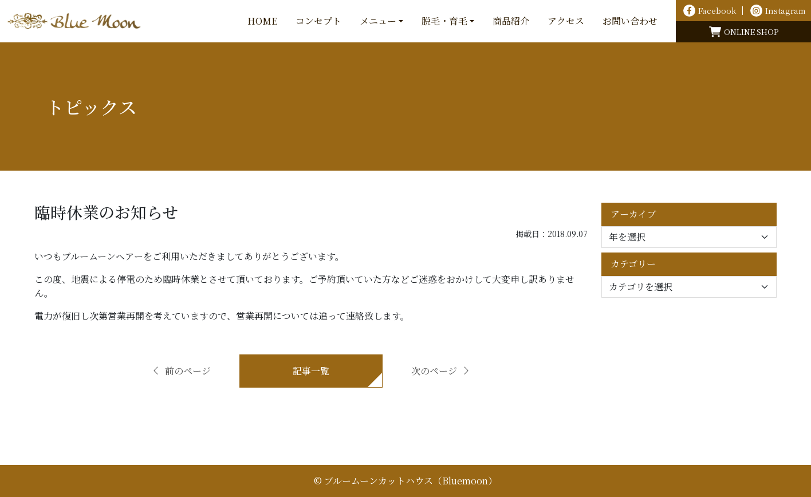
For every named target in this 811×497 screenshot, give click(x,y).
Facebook (709, 11)
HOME (262, 20)
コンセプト (318, 20)
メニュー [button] (378, 20)
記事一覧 (311, 370)
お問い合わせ (630, 20)
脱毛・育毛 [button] (444, 20)
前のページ (181, 370)
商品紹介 (511, 20)
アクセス (566, 20)
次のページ (441, 370)
